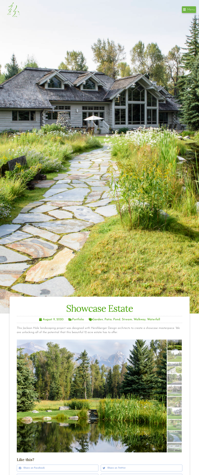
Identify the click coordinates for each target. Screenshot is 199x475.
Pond (116, 319)
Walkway (140, 319)
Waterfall (153, 319)
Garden (98, 319)
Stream (127, 319)
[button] (189, 9)
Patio (108, 319)
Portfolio (78, 319)
